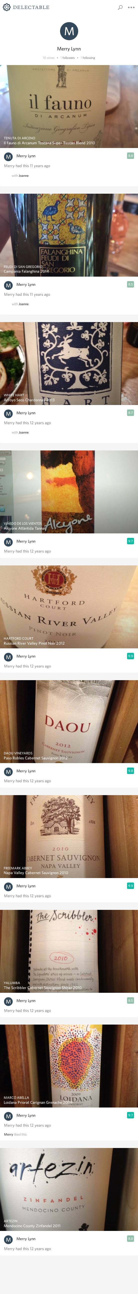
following (89, 58)
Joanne (24, 176)
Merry (8, 1134)
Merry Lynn (25, 155)
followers (69, 58)
